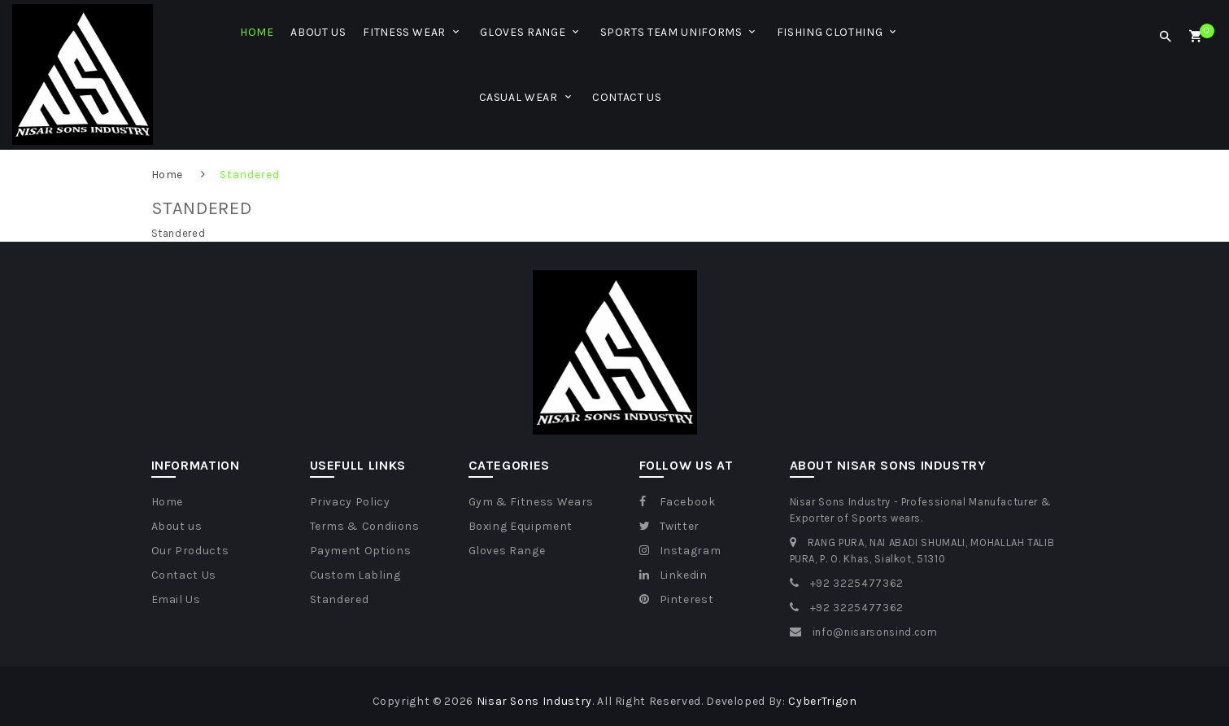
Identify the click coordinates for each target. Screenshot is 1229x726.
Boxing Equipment (521, 526)
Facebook (677, 502)
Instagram (680, 551)
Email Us (176, 599)
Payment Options (361, 551)
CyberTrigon (822, 701)
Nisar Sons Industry (534, 701)
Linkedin (673, 575)
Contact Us (184, 575)
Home (167, 175)
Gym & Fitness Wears (531, 502)
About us (177, 526)
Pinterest (676, 599)
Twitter (669, 526)
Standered (249, 175)
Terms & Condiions (365, 526)
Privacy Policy (350, 502)
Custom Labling (355, 575)
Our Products (190, 551)
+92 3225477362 (857, 583)
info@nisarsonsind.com (875, 632)
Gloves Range (507, 551)
